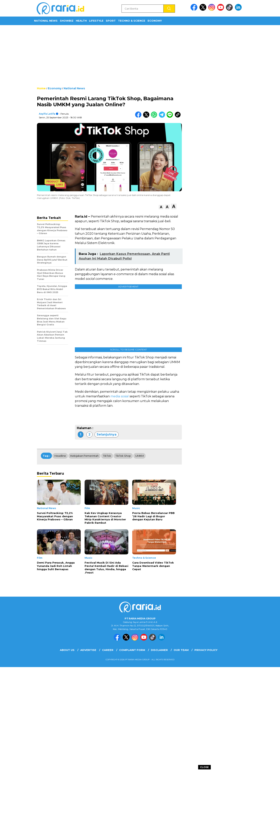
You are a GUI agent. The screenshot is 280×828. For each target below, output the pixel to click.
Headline (60, 455)
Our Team (181, 650)
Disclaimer (159, 650)
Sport (111, 20)
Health (81, 20)
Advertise (88, 650)
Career (107, 650)
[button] (161, 207)
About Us (67, 650)
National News (46, 20)
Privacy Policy (205, 650)
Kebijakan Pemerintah (84, 455)
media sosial (119, 396)
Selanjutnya (106, 434)
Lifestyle (96, 20)
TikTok (107, 455)
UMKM (139, 455)
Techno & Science (131, 20)
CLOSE (204, 767)
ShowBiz (67, 20)
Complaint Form (132, 650)
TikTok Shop (123, 455)
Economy (155, 20)
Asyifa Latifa (47, 113)
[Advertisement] (140, 55)
